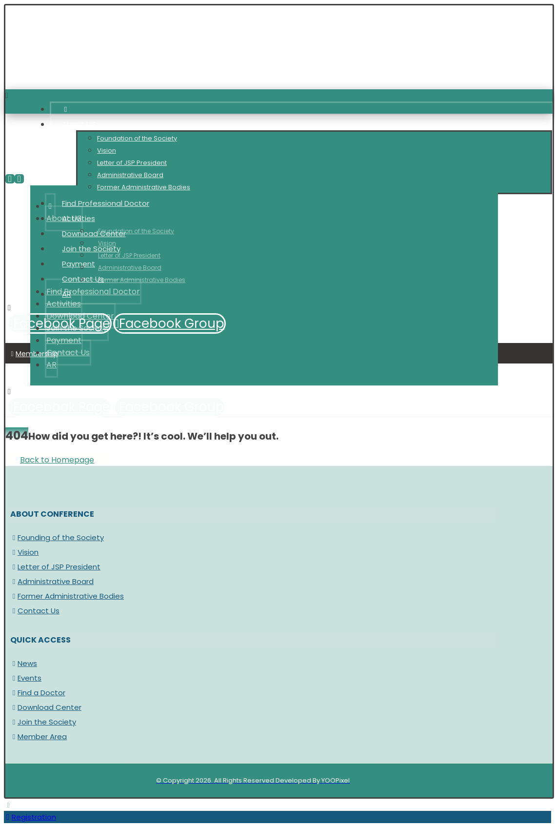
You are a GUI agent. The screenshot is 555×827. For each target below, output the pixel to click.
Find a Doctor (37, 692)
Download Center (45, 707)
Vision (24, 552)
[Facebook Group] (169, 323)
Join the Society (43, 722)
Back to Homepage (57, 459)
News (23, 663)
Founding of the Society (57, 537)
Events (25, 678)
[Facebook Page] (59, 407)
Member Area (38, 736)
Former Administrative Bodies (67, 596)
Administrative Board (52, 581)
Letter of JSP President (55, 567)
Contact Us (34, 610)
